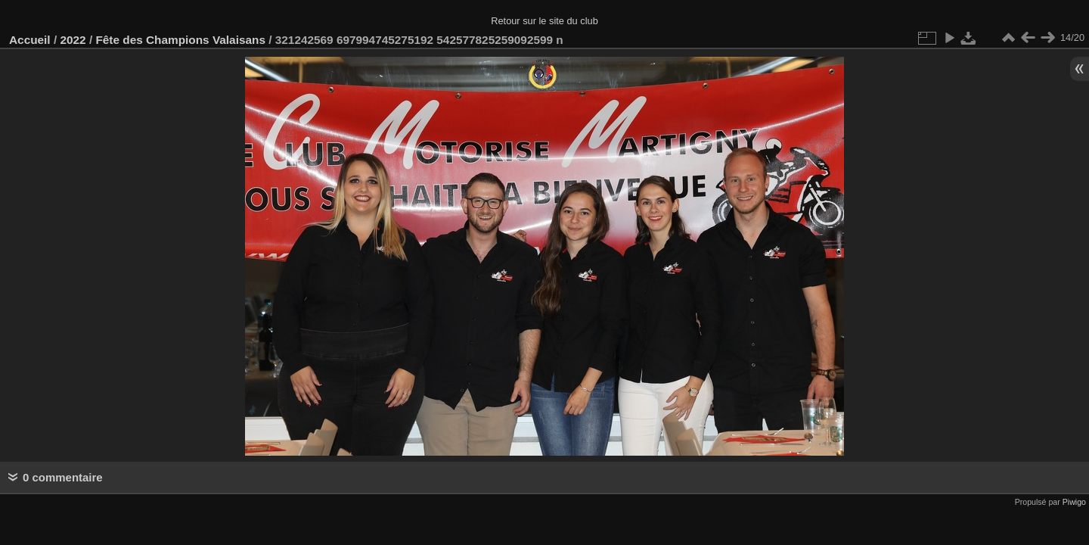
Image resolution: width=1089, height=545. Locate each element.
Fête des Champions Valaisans (180, 39)
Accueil (30, 39)
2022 (72, 39)
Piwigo (1074, 501)
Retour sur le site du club (544, 20)
